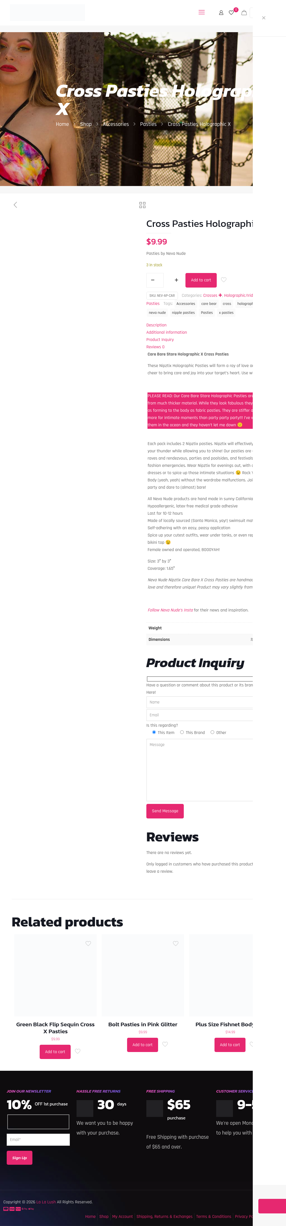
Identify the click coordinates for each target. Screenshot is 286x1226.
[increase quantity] (176, 280)
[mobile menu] (201, 12)
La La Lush (45, 1202)
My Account (122, 1217)
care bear (209, 303)
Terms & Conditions (213, 1217)
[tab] (208, 325)
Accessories (116, 124)
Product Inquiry (160, 340)
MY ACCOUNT (265, 12)
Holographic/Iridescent (244, 295)
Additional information (166, 332)
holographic (246, 303)
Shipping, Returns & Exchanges (165, 1217)
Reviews (155, 347)
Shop (86, 124)
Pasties (148, 124)
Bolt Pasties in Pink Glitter (142, 1024)
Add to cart (201, 280)
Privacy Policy (247, 1217)
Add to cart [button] (55, 1052)
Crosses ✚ (212, 295)
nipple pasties (183, 312)
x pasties (226, 312)
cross (227, 303)
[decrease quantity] (153, 280)
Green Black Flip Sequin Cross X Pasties (55, 1028)
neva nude (157, 312)
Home (62, 124)
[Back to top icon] (259, 1214)
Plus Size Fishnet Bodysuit (230, 1024)
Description (156, 325)
